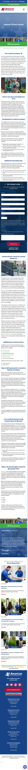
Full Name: (3, 192)
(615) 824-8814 (13, 249)
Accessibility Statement (13, 758)
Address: (3, 211)
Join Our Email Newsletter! (13, 690)
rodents (18, 389)
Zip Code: (3, 215)
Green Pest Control (6, 356)
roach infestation (19, 425)
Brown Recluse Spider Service (8, 355)
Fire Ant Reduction (6, 352)
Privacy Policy (16, 757)
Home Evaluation (13, 4)
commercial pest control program (10, 334)
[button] (25, 767)
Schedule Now (13, 244)
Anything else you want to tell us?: (7, 233)
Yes (3, 227)
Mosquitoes (3, 471)
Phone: (2, 197)
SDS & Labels (22, 757)
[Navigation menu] (23, 9)
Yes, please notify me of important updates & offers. (12, 231)
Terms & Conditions (9, 757)
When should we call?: (5, 206)
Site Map (3, 757)
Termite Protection (6, 350)
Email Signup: (3, 230)
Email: (2, 202)
